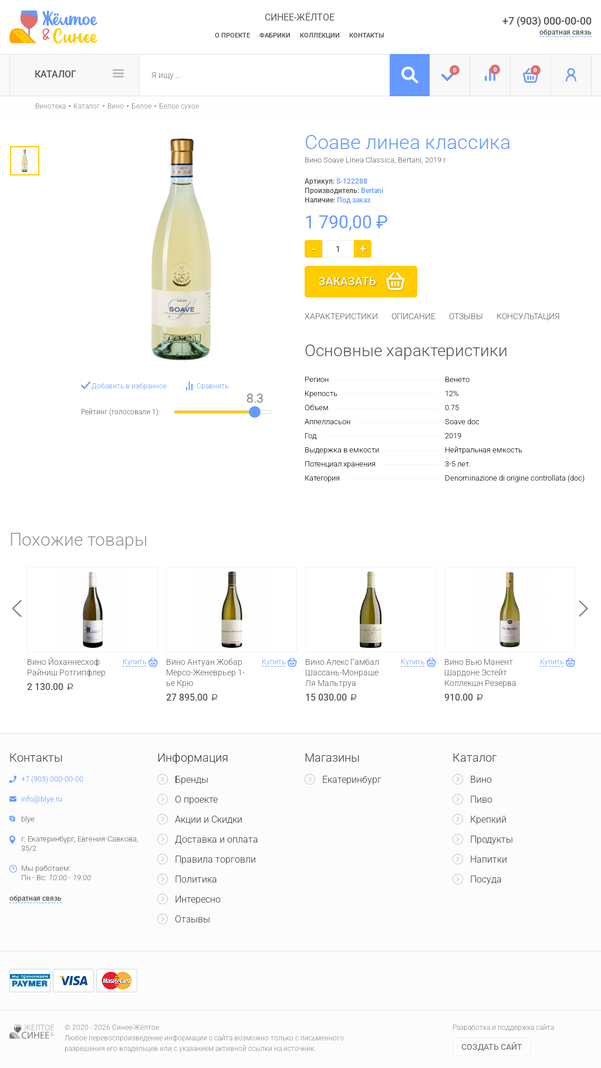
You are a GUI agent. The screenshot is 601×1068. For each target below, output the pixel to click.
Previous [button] (17, 608)
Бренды (191, 779)
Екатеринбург (351, 779)
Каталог (55, 74)
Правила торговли (215, 859)
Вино (115, 106)
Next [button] (584, 608)
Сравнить (212, 386)
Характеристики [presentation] (341, 316)
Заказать (347, 281)
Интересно (198, 899)
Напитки (488, 859)
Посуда (486, 879)
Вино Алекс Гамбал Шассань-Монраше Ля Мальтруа (342, 672)
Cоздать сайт (491, 1047)
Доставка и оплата (216, 839)
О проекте (196, 799)
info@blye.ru (41, 799)
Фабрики (275, 35)
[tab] (341, 316)
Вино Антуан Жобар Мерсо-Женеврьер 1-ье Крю (205, 672)
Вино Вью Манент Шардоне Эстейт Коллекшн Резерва (480, 672)
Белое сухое (179, 106)
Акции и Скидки (208, 819)
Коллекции (320, 35)
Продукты (491, 839)
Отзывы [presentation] (466, 316)
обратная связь (565, 32)
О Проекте (232, 35)
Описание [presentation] (413, 316)
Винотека (50, 106)
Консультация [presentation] (528, 316)
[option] (24, 161)
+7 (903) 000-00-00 (547, 21)
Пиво (481, 799)
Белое (141, 106)
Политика (196, 879)
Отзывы (192, 919)
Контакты (366, 35)
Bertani (372, 191)
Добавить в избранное (129, 386)
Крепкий (488, 819)
